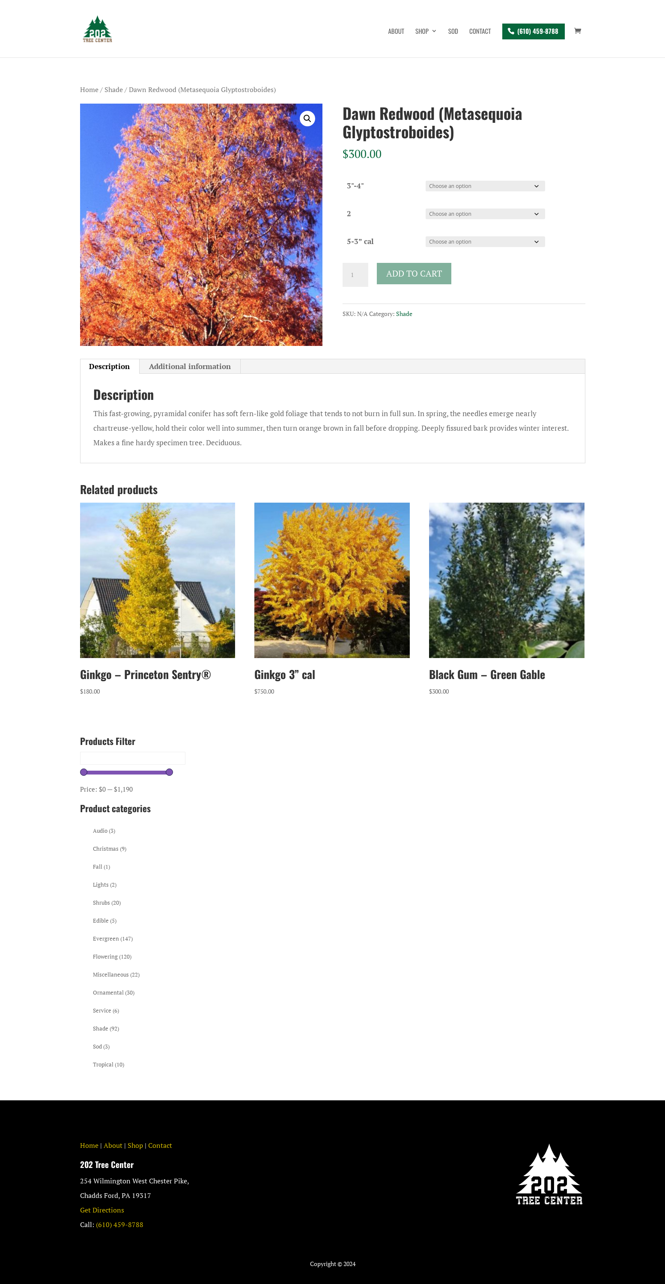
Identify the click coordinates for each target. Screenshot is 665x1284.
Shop (422, 32)
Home (89, 89)
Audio (104, 830)
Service (106, 1010)
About (396, 32)
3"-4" (355, 186)
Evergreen (113, 938)
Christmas (109, 848)
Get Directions (102, 1210)
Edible (104, 920)
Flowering (112, 956)
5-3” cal (360, 241)
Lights (104, 884)
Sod (453, 32)
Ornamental (113, 992)
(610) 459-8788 (537, 31)
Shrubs (107, 902)
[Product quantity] (355, 275)
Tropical (108, 1064)
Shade (113, 89)
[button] (307, 118)
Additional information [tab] (190, 366)
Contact (480, 32)
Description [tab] (109, 366)
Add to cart (414, 273)
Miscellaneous (116, 974)
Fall (101, 866)
